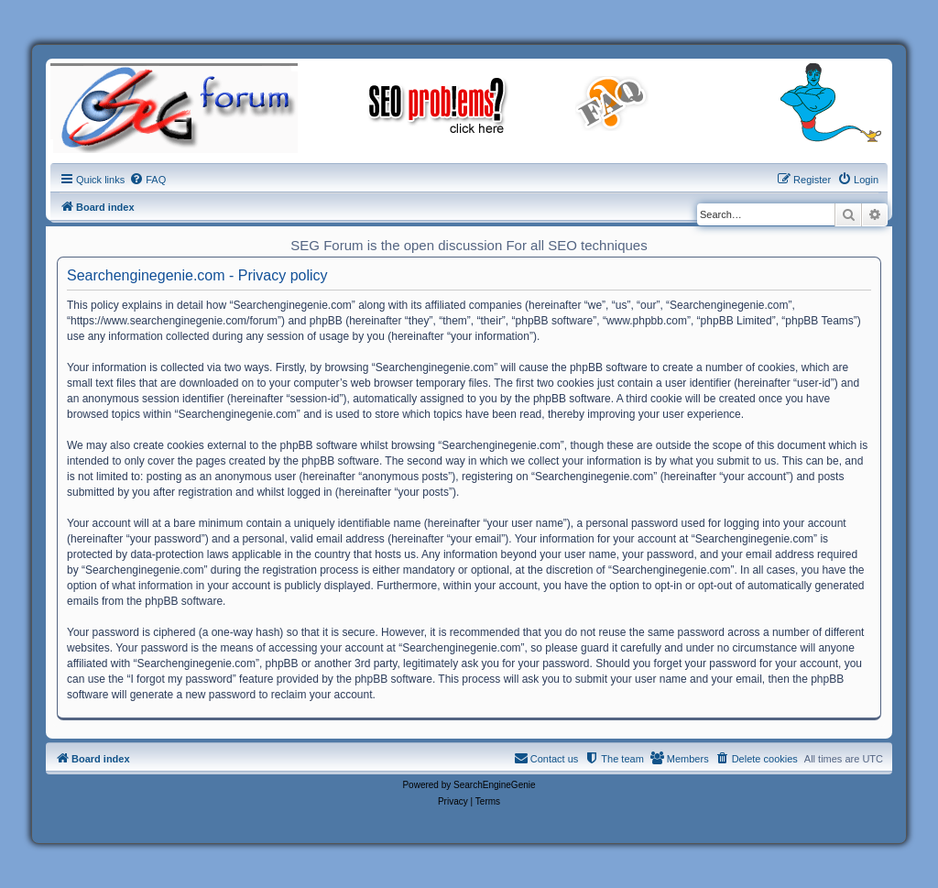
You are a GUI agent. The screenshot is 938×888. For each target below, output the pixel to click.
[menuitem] (147, 180)
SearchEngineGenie (494, 785)
